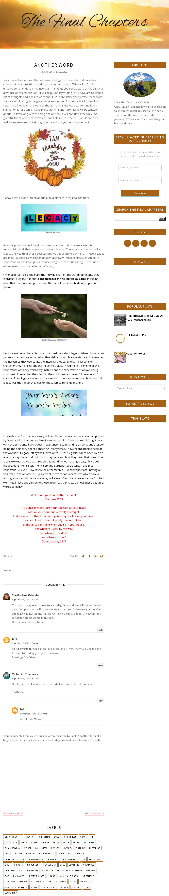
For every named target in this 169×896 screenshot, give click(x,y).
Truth (24, 842)
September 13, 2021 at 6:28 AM (25, 599)
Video (34, 887)
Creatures (88, 865)
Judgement (88, 876)
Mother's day (38, 881)
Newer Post (14, 813)
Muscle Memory (57, 881)
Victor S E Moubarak (25, 674)
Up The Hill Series (14, 859)
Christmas (44, 837)
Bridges (18, 865)
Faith (66, 842)
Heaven (77, 842)
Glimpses (90, 870)
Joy (83, 859)
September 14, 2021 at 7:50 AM (33, 713)
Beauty (68, 848)
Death (8, 853)
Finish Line (47, 870)
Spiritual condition (16, 887)
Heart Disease (36, 876)
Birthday (80, 848)
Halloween (19, 876)
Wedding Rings (49, 887)
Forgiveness (69, 837)
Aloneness (53, 859)
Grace (83, 837)
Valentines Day (36, 859)
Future (27, 848)
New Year (56, 848)
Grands (30, 853)
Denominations (13, 870)
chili (87, 887)
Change (45, 842)
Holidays (89, 842)
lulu (14, 639)
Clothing (74, 865)
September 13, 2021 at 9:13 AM (25, 678)
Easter (18, 853)
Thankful (80, 853)
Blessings (94, 848)
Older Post (93, 813)
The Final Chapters (84, 22)
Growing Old (70, 859)
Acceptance (95, 859)
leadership (11, 893)
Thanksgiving (12, 848)
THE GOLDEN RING (136, 334)
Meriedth (10, 881)
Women (64, 887)
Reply (100, 630)
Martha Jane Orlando (25, 595)
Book (34, 842)
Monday (23, 881)
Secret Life (86, 881)
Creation (30, 837)
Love (56, 837)
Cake (62, 865)
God (7, 876)
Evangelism (32, 870)
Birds (8, 865)
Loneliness (41, 848)
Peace (56, 842)
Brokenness (33, 865)
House (51, 876)
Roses (73, 881)
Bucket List (49, 865)
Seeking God (64, 853)
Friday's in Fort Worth (69, 870)
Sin (92, 837)
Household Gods (68, 876)
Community (11, 842)
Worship (76, 887)
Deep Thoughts (13, 837)
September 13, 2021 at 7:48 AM (25, 643)
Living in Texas (46, 853)
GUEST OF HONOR (136, 353)
